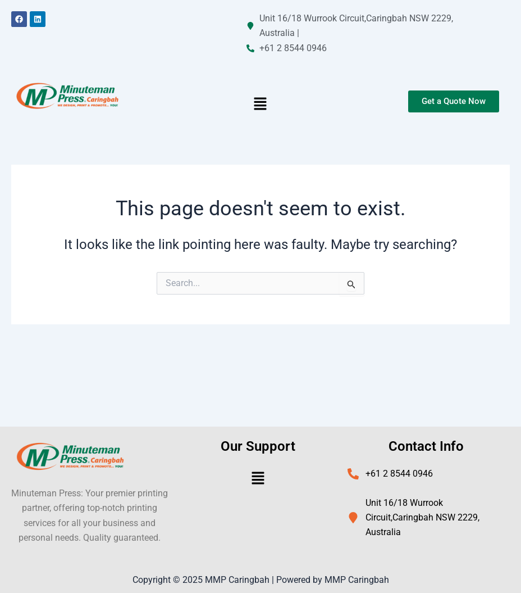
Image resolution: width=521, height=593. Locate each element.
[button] (260, 104)
